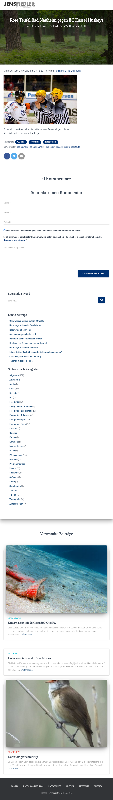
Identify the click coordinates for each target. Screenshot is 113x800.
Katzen (12, 437)
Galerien (70, 786)
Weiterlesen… (28, 634)
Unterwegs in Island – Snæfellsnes (25, 325)
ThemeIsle (67, 793)
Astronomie (14, 380)
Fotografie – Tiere (17, 424)
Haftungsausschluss (33, 786)
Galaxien (13, 433)
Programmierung (17, 464)
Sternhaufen (15, 486)
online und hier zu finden (68, 70)
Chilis (12, 389)
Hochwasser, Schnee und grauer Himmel (28, 343)
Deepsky (13, 393)
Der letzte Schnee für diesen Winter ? (26, 339)
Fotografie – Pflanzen (19, 415)
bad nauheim (22, 147)
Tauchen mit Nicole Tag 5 (21, 361)
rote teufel (75, 147)
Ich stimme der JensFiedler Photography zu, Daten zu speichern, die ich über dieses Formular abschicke (53, 238)
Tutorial (12, 495)
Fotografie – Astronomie (20, 406)
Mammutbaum (16, 446)
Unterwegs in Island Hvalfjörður (23, 347)
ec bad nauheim (37, 147)
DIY (11, 397)
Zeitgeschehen (50, 142)
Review (12, 468)
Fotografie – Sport (17, 419)
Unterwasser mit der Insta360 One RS (26, 321)
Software (13, 477)
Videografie (14, 499)
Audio (12, 384)
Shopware (14, 473)
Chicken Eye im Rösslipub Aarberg (25, 356)
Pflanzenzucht (16, 455)
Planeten (13, 459)
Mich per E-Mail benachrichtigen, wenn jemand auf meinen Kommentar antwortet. (42, 230)
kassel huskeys (63, 147)
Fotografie (35, 142)
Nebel (12, 450)
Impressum (84, 786)
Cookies (14, 786)
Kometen (13, 442)
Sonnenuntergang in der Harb (22, 334)
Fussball (13, 428)
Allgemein (21, 142)
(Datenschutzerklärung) (14, 240)
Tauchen (13, 490)
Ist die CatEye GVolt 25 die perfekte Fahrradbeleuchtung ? (35, 352)
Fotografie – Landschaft (20, 411)
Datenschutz (54, 786)
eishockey (50, 147)
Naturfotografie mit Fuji (20, 330)
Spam (12, 481)
